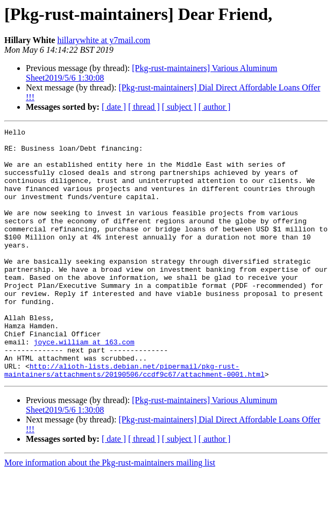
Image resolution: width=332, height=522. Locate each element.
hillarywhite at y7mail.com (103, 40)
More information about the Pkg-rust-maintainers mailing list (109, 512)
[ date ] (114, 106)
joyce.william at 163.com (84, 385)
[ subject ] (179, 106)
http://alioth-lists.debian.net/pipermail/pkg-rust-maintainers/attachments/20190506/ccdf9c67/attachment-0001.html (134, 419)
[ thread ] (144, 106)
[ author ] (215, 106)
